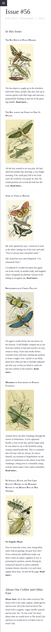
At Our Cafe (26, 613)
